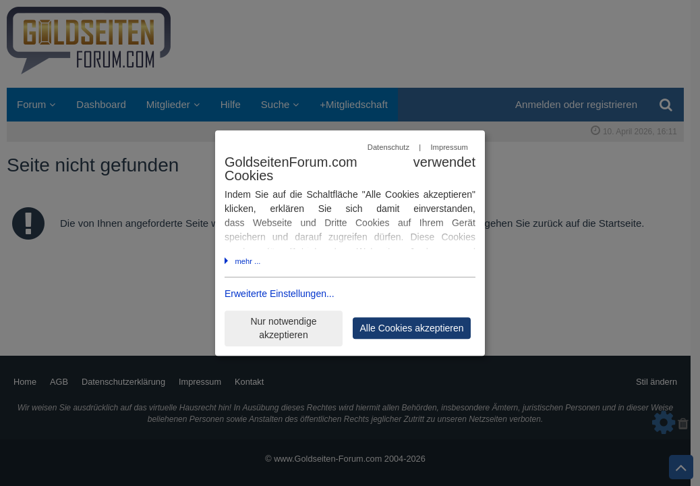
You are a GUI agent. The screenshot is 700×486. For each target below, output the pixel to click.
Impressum (448, 147)
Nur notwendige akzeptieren (283, 328)
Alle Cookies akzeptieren (411, 328)
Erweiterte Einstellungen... (279, 294)
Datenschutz (388, 147)
